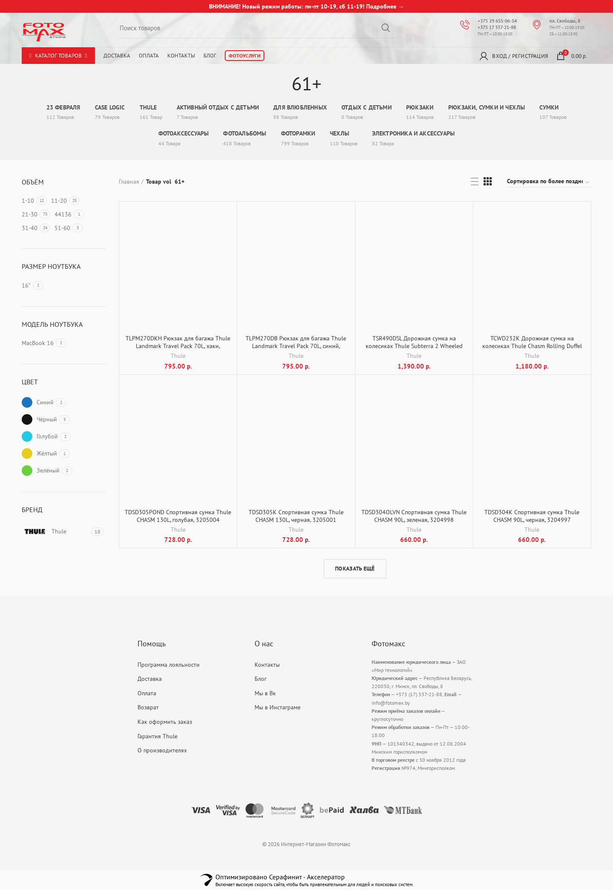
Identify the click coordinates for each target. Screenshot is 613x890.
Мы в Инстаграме (278, 707)
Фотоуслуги (245, 55)
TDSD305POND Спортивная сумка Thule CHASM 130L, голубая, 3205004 (178, 516)
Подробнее (381, 6)
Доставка (116, 55)
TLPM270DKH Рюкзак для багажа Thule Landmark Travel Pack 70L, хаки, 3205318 (178, 345)
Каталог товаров (58, 55)
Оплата (149, 55)
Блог (209, 55)
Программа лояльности (168, 664)
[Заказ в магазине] (548, 182)
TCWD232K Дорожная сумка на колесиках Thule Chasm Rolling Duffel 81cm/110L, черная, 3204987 (532, 345)
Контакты (181, 55)
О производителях (162, 750)
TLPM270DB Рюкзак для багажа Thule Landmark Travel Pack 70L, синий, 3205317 (296, 345)
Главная (129, 181)
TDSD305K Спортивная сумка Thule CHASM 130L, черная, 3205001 (296, 516)
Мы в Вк (265, 693)
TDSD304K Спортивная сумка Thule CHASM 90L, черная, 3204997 (531, 516)
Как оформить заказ (164, 722)
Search (385, 28)
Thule (178, 356)
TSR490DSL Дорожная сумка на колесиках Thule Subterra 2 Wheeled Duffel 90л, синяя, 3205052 (414, 345)
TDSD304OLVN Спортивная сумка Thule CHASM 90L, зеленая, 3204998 (414, 516)
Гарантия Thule (157, 736)
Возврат (148, 707)
